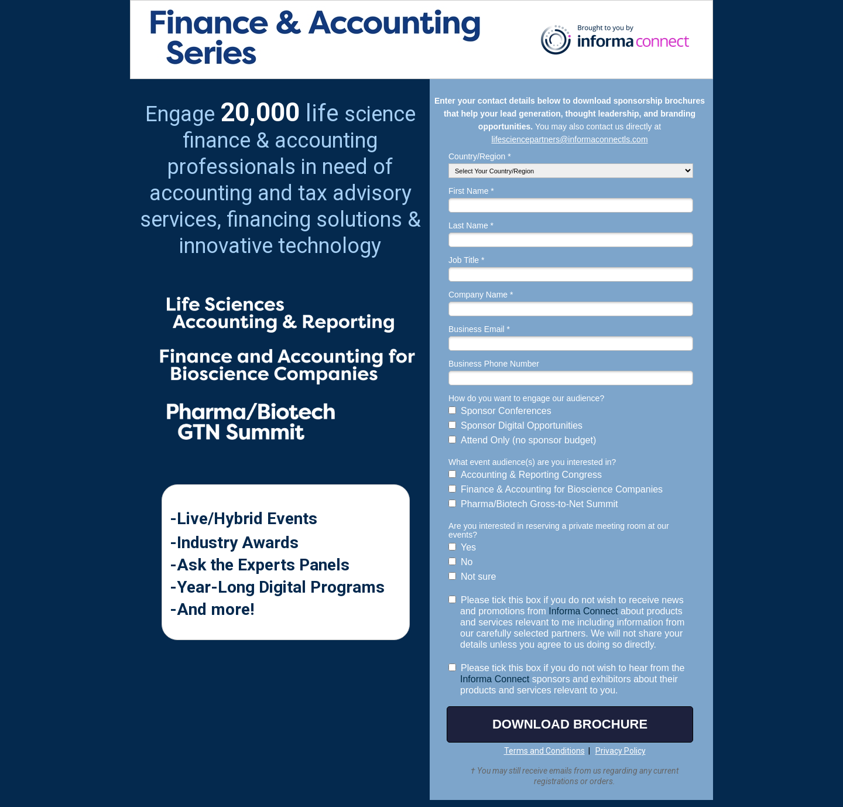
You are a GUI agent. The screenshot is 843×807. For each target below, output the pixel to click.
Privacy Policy (620, 750)
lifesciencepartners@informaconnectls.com (569, 139)
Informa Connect (583, 611)
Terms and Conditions (544, 750)
